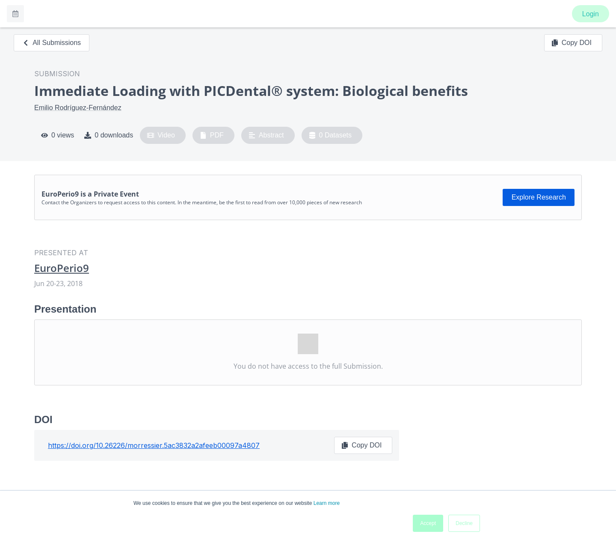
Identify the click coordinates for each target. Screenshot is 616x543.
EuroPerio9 (61, 268)
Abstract (266, 135)
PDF (212, 135)
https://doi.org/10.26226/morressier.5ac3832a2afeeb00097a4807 (154, 445)
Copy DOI (571, 43)
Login (590, 14)
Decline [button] (464, 523)
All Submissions (51, 42)
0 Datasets (330, 135)
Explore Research (539, 197)
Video (161, 135)
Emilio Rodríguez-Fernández (77, 107)
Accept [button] (428, 523)
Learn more (327, 503)
